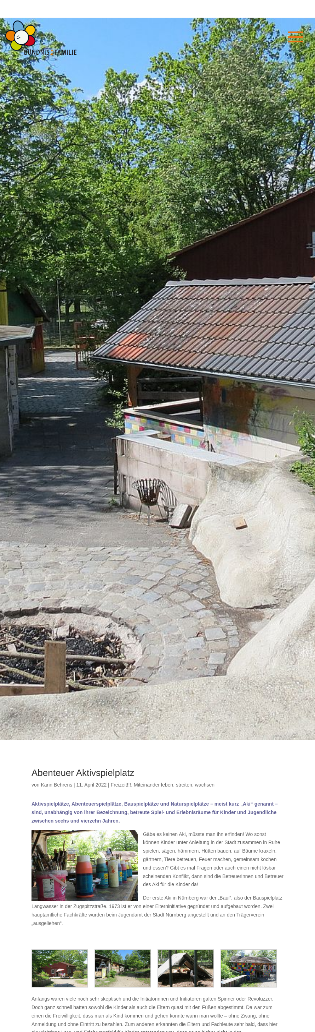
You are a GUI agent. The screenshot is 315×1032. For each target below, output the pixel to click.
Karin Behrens (56, 785)
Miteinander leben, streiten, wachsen (174, 785)
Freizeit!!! (121, 785)
